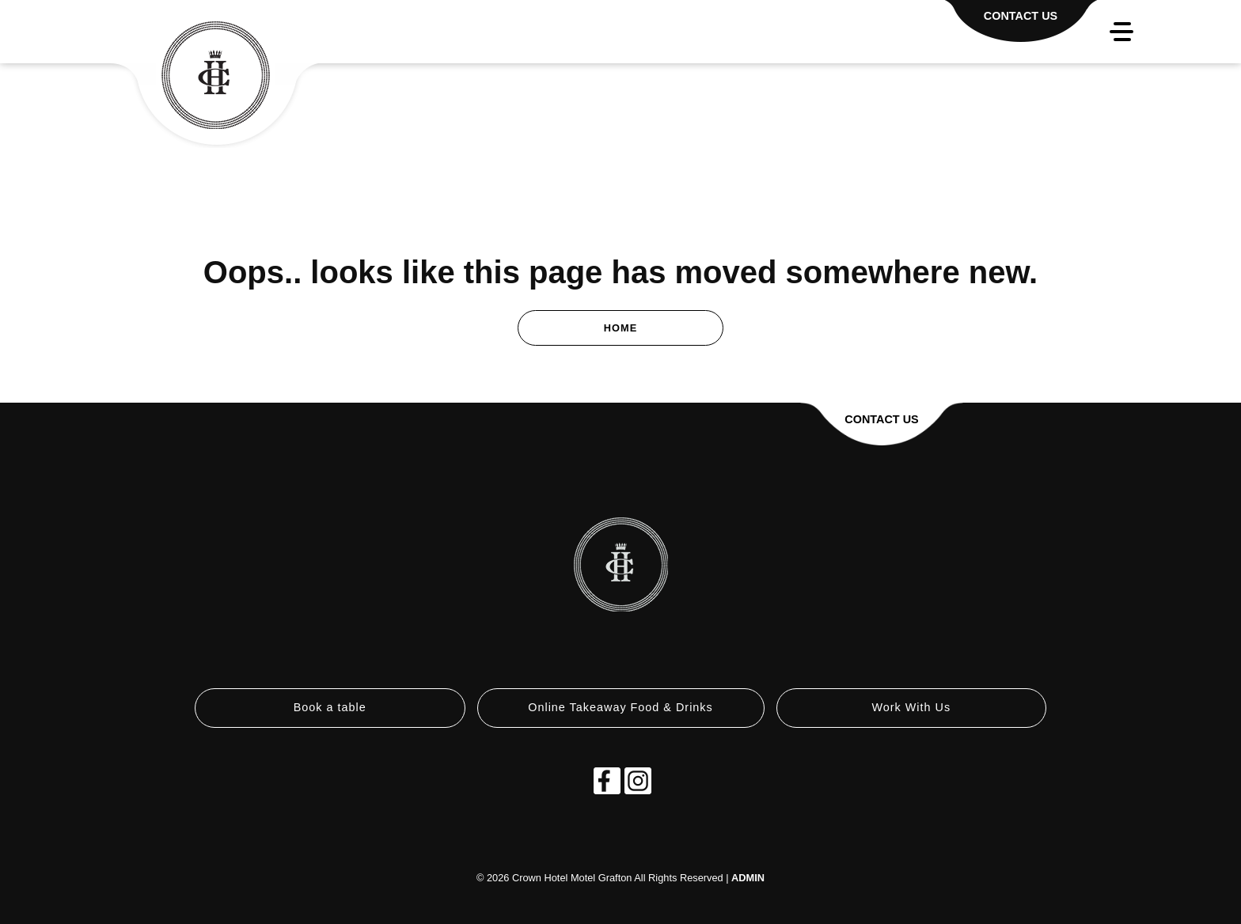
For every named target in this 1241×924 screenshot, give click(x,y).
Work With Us (911, 707)
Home (620, 328)
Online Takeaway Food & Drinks (620, 707)
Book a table (330, 707)
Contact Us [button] (881, 419)
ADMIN (748, 878)
